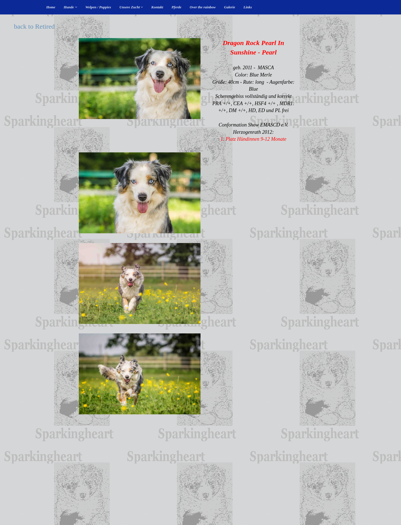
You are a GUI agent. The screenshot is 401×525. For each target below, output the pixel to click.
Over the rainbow (203, 7)
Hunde (70, 7)
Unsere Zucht (131, 7)
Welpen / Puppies (98, 7)
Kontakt (157, 7)
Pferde (176, 7)
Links (247, 7)
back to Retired (34, 26)
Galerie (229, 7)
